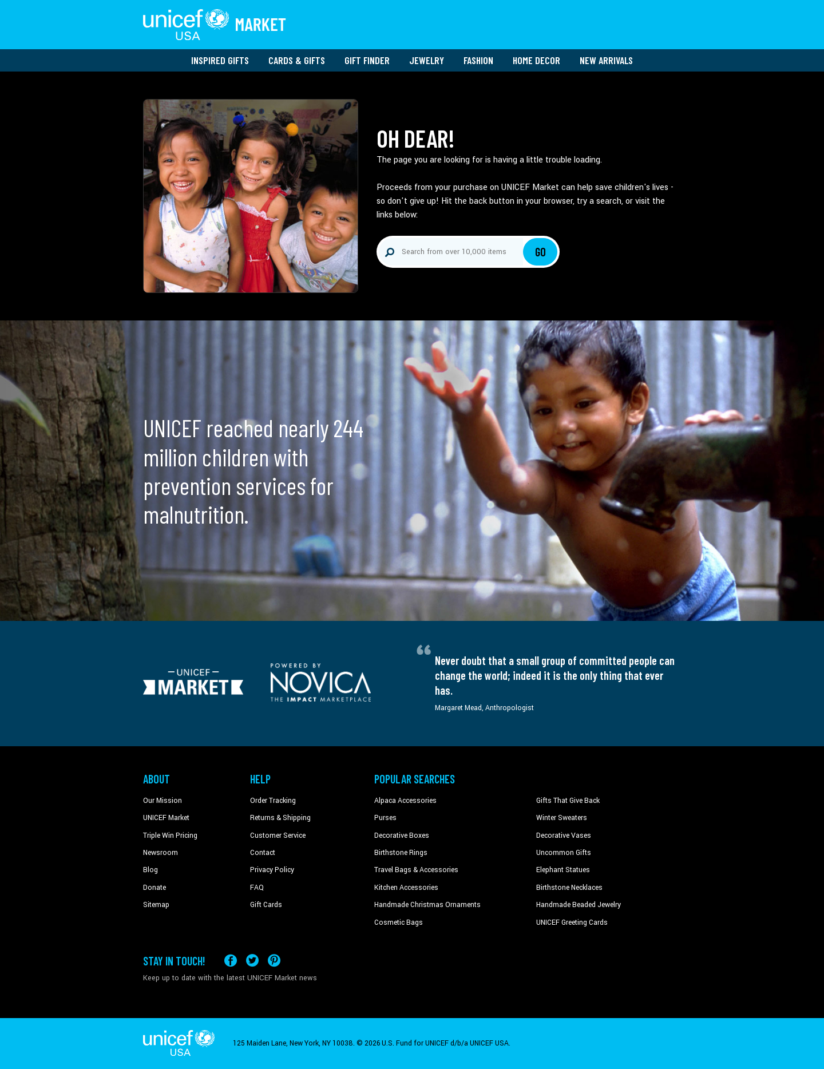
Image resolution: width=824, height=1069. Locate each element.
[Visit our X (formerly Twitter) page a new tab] (252, 961)
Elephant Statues (563, 870)
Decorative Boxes (401, 835)
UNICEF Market (166, 818)
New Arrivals (606, 60)
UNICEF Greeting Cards (572, 922)
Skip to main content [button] (412, 0)
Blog (150, 870)
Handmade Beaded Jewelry (578, 905)
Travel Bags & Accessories (416, 870)
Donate (154, 887)
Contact (262, 853)
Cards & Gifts (296, 60)
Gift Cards (266, 905)
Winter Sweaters (561, 818)
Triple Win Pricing (170, 835)
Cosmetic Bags (398, 922)
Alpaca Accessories (405, 800)
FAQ (257, 887)
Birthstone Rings (400, 853)
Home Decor (536, 60)
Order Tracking (273, 800)
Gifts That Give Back (568, 800)
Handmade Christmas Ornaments (427, 905)
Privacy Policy (272, 870)
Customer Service (278, 835)
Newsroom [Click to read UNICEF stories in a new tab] (160, 853)
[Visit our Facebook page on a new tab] (230, 961)
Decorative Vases (563, 835)
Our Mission (162, 800)
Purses (385, 818)
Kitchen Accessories (406, 887)
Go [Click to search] (540, 252)
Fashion (478, 60)
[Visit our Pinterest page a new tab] (274, 961)
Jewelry (426, 60)
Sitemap (156, 905)
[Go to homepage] (214, 24)
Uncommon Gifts (563, 853)
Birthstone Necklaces (569, 887)
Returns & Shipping (280, 818)
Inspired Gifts (220, 60)
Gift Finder (367, 60)
